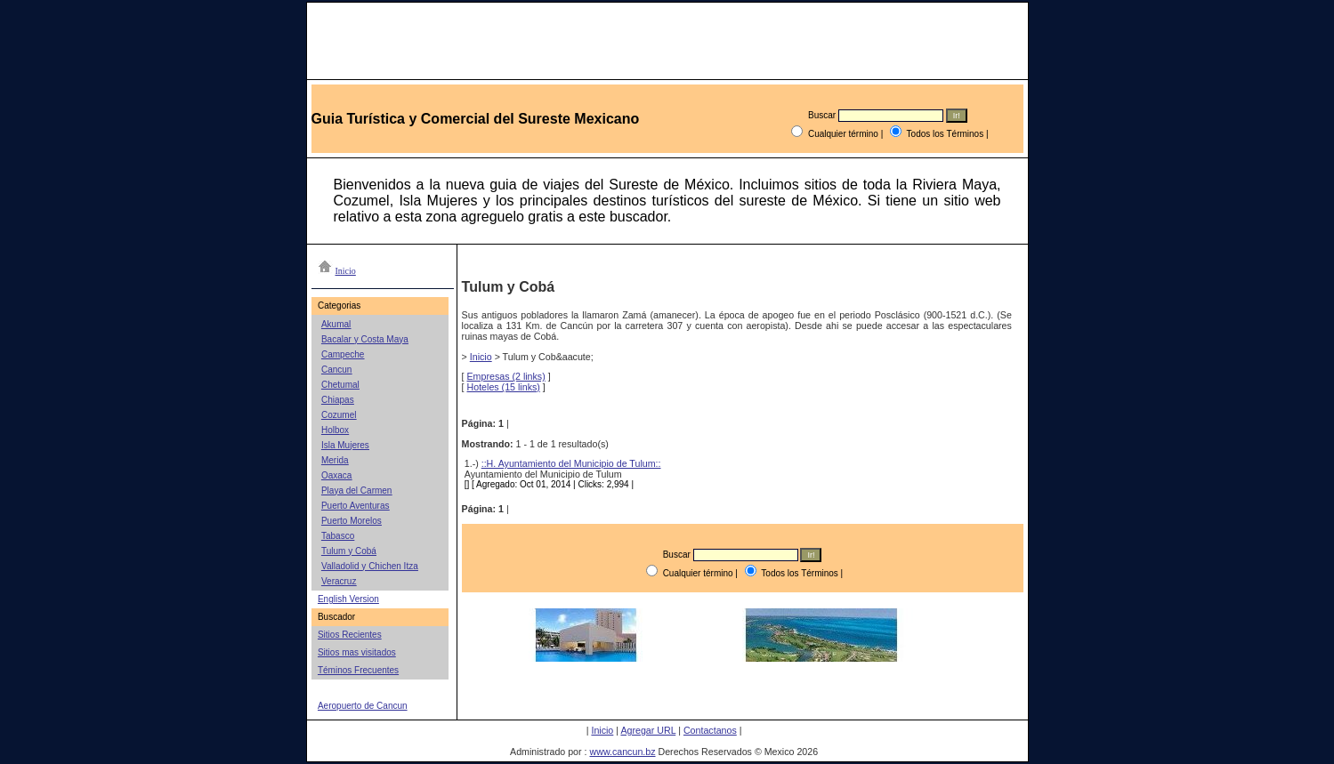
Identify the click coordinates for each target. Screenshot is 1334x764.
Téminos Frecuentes (358, 670)
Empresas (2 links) (506, 376)
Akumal (336, 324)
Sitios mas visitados (357, 652)
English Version (348, 599)
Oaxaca (336, 475)
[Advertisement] (737, 688)
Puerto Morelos (351, 521)
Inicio (481, 356)
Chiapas (337, 400)
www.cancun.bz (622, 751)
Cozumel (338, 415)
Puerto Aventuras (355, 506)
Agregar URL (647, 730)
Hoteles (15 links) (503, 387)
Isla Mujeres (345, 445)
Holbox (335, 430)
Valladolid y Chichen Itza (369, 566)
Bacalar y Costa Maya (364, 339)
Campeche (342, 354)
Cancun (336, 369)
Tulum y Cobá (348, 551)
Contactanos (710, 730)
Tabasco (337, 536)
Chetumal (340, 385)
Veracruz (338, 581)
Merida (335, 460)
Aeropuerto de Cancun (363, 706)
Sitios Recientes (350, 634)
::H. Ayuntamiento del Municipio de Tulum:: (571, 463)
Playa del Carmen (356, 490)
